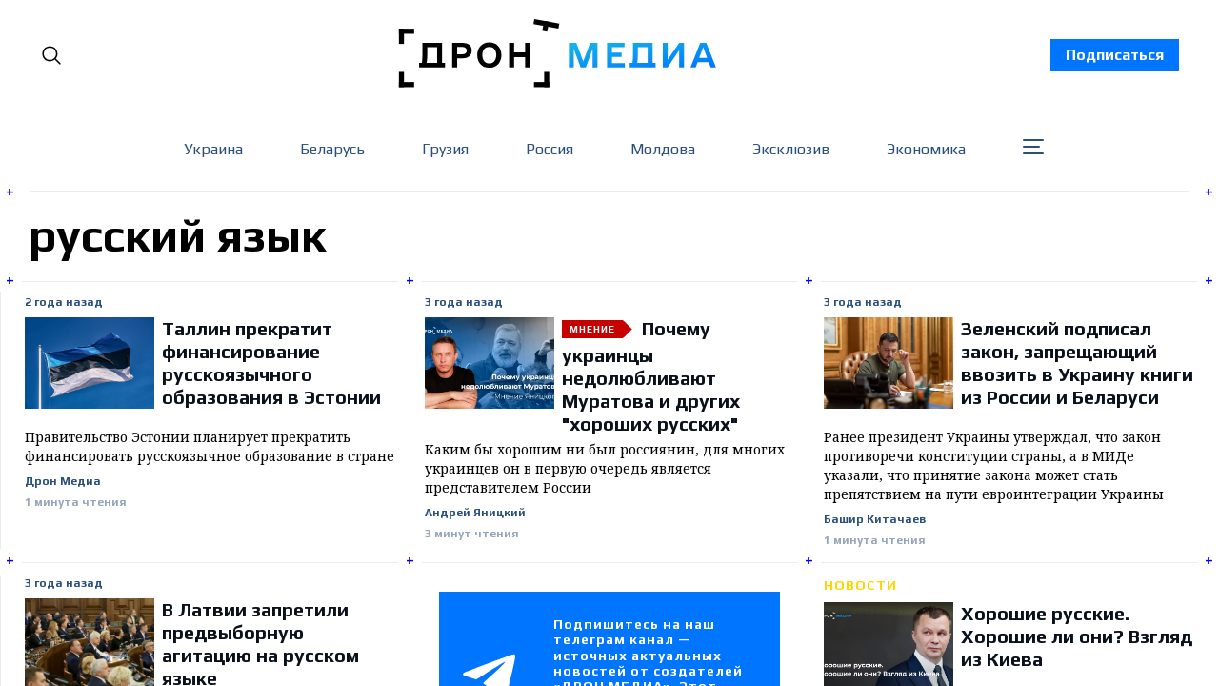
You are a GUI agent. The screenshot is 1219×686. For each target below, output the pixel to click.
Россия (549, 149)
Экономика (926, 149)
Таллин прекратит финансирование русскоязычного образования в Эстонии (271, 362)
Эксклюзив (790, 149)
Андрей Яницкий (475, 513)
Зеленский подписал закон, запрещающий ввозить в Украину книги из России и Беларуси (1077, 362)
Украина (213, 149)
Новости (860, 585)
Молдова (662, 149)
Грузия (445, 149)
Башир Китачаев (875, 520)
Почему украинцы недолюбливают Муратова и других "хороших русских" (651, 375)
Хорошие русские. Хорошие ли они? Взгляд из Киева (1076, 636)
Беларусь (332, 149)
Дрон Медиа (63, 481)
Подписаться (1115, 55)
